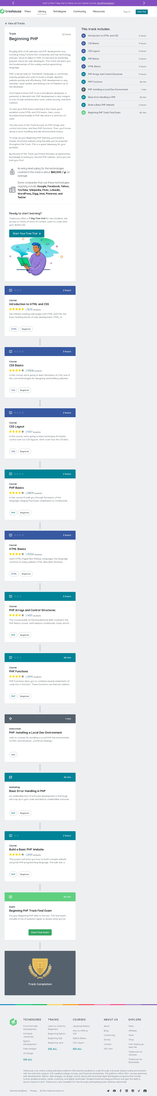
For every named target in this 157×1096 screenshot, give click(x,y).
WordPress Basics (105, 3)
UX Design (28, 1053)
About (106, 1026)
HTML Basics (94, 66)
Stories (107, 1039)
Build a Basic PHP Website (101, 104)
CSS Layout (94, 51)
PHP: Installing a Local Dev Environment (108, 89)
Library (42, 11)
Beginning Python (56, 1033)
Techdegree (59, 11)
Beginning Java (55, 1042)
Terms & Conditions (18, 1091)
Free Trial (142, 12)
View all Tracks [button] (15, 23)
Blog (106, 1030)
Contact (107, 1044)
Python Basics (79, 1038)
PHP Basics (93, 58)
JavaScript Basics (81, 1026)
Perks (131, 1035)
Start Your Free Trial (27, 233)
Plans (28, 11)
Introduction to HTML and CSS (103, 35)
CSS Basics (93, 43)
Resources (99, 11)
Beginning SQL (55, 1038)
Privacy (33, 1091)
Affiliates (133, 1030)
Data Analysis (29, 1048)
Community (79, 11)
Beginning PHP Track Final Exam (104, 112)
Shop (131, 1039)
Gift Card (108, 1048)
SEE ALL (27, 1059)
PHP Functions (95, 81)
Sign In (126, 11)
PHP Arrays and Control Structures (105, 74)
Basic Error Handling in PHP (101, 97)
